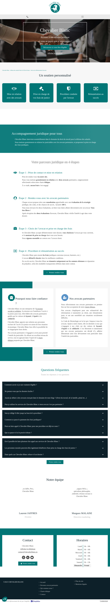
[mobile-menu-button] (82, 17)
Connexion (104, 601)
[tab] (55, 385)
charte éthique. (39, 307)
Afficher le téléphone (55, 53)
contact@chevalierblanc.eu (27, 552)
